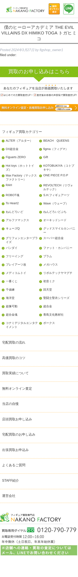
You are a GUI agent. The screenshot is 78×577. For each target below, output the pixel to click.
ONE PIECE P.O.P (55, 175)
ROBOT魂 (12, 195)
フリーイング (14, 256)
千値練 (10, 289)
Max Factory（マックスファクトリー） (21, 177)
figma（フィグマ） (55, 149)
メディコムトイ (16, 273)
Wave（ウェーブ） (55, 203)
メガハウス (50, 264)
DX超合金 (12, 149)
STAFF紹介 (10, 480)
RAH (9, 185)
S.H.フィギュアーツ (56, 195)
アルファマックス (17, 220)
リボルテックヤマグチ (57, 273)
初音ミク (49, 281)
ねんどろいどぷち (55, 211)
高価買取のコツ (13, 358)
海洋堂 (10, 298)
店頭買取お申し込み (17, 419)
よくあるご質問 (13, 465)
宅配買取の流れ (13, 342)
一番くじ (11, 281)
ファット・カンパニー (57, 247)
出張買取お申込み (15, 450)
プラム (47, 256)
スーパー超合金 (53, 238)
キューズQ (13, 228)
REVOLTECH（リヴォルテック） (58, 187)
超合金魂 (11, 314)
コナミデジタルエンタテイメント (22, 325)
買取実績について (15, 373)
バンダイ (11, 247)
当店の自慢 (10, 404)
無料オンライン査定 (17, 388)
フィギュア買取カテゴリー (22, 132)
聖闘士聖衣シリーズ (56, 298)
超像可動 (11, 306)
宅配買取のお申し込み (18, 434)
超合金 (47, 306)
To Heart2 (12, 203)
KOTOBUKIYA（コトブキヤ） (58, 167)
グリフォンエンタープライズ (22, 240)
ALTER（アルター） (19, 140)
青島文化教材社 (53, 314)
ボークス (49, 323)
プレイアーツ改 (16, 264)
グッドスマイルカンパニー (59, 230)
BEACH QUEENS (56, 140)
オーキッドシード (55, 220)
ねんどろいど (14, 211)
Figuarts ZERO (16, 157)
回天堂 (47, 289)
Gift (45, 157)
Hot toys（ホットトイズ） (20, 167)
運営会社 (8, 496)
